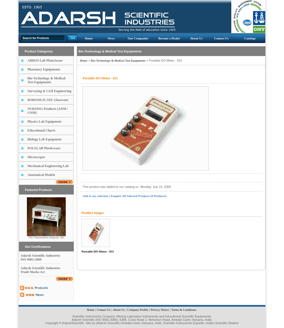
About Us (196, 38)
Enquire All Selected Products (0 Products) (139, 196)
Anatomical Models (41, 175)
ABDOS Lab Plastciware (45, 60)
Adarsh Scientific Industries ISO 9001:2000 (40, 257)
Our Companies (138, 38)
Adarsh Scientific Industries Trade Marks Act (40, 270)
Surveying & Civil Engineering (49, 91)
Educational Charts (41, 130)
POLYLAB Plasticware (43, 148)
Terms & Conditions (183, 309)
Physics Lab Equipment (44, 121)
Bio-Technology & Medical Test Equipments (46, 80)
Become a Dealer (169, 38)
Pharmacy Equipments (43, 69)
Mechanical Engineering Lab (48, 166)
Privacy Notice (160, 309)
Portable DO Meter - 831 (98, 251)
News (111, 38)
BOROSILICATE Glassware (48, 100)
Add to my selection (95, 196)
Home (89, 38)
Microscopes (36, 157)
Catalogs (250, 38)
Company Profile (137, 309)
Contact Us (221, 38)
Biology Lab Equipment (44, 139)
